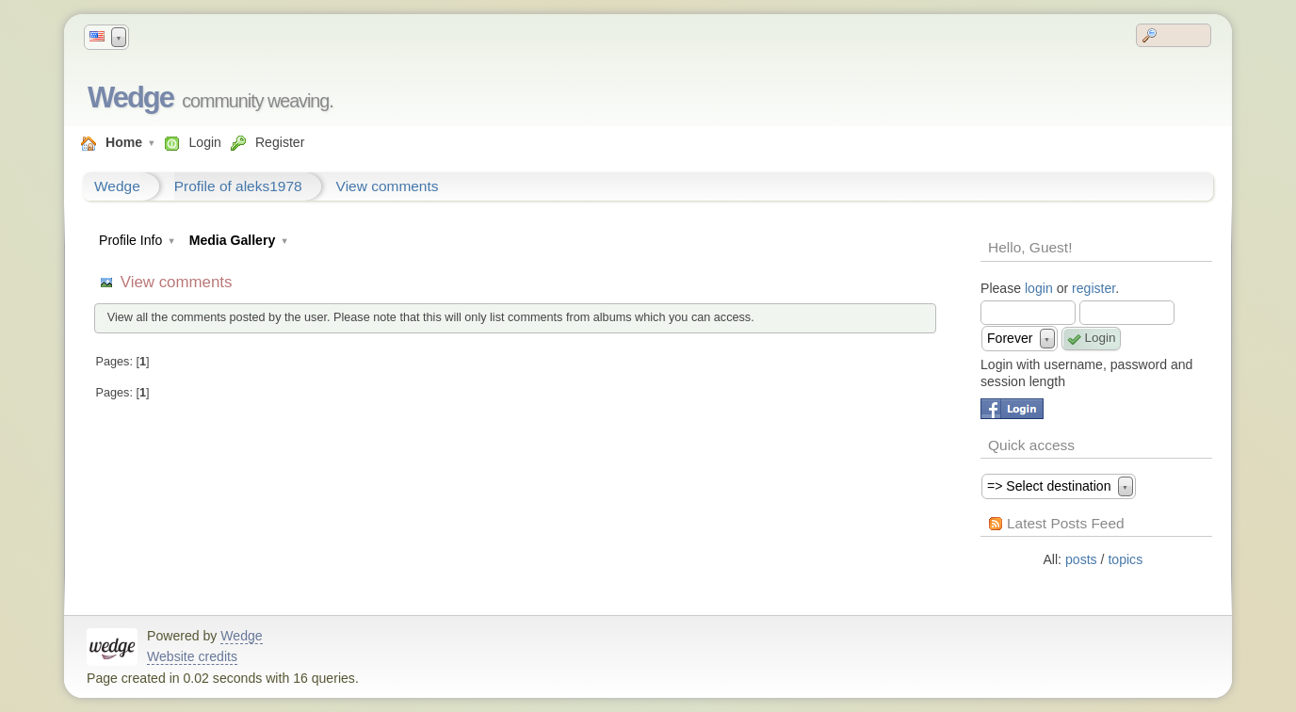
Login (204, 142)
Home (123, 142)
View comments (387, 186)
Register (279, 142)
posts (1081, 559)
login (1039, 288)
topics (1125, 559)
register (1093, 288)
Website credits (192, 656)
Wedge (130, 97)
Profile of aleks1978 (238, 186)
